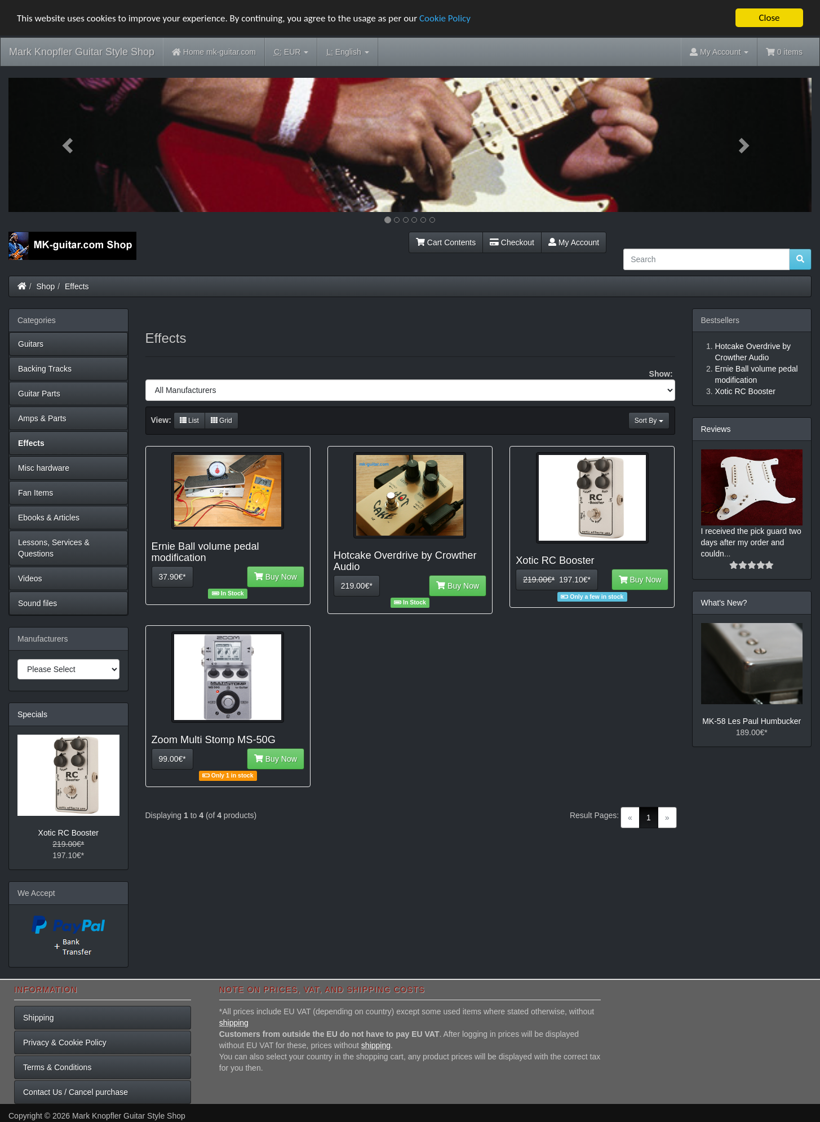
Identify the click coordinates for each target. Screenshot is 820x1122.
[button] (68, 145)
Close (769, 18)
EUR (291, 52)
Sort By (649, 421)
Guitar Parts (39, 393)
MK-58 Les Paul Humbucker (751, 721)
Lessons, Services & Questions (54, 548)
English (347, 52)
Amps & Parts (42, 418)
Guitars (30, 343)
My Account (573, 242)
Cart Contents (446, 242)
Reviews (716, 429)
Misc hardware (43, 467)
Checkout (512, 242)
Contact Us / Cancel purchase (75, 1092)
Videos (30, 578)
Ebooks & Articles (48, 517)
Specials (32, 714)
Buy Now (275, 576)
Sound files (37, 603)
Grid (221, 421)
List (189, 421)
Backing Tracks (45, 368)
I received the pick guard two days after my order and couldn (751, 542)
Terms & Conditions (57, 1067)
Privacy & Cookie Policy (65, 1042)
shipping (234, 1022)
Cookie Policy (445, 18)
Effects (77, 286)
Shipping (38, 1017)
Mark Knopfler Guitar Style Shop (81, 52)
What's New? (724, 602)
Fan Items (35, 492)
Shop (46, 286)
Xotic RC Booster (68, 832)
